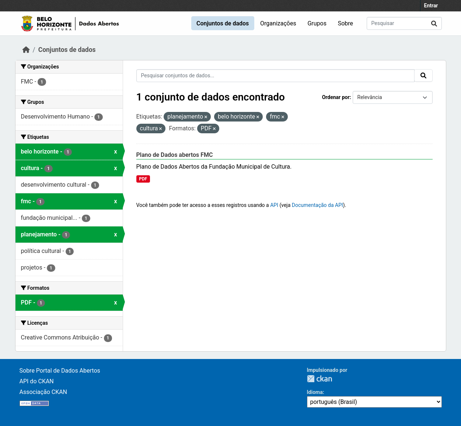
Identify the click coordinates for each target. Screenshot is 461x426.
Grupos (316, 23)
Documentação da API (317, 205)
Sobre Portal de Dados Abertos (60, 370)
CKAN (319, 379)
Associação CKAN (43, 391)
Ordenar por (336, 97)
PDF (143, 179)
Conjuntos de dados (222, 23)
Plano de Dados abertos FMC (174, 154)
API (274, 205)
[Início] (26, 49)
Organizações (278, 23)
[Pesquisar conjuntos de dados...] (404, 23)
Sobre (345, 23)
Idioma (315, 392)
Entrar (431, 5)
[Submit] (434, 23)
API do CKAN (37, 381)
